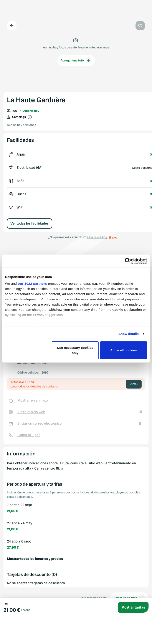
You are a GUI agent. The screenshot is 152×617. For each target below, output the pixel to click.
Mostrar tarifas (133, 607)
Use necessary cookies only (75, 350)
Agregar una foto (76, 60)
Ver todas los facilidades (29, 223)
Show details (129, 334)
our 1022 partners (32, 283)
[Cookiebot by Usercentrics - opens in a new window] (128, 261)
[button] (76, 558)
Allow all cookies (123, 350)
